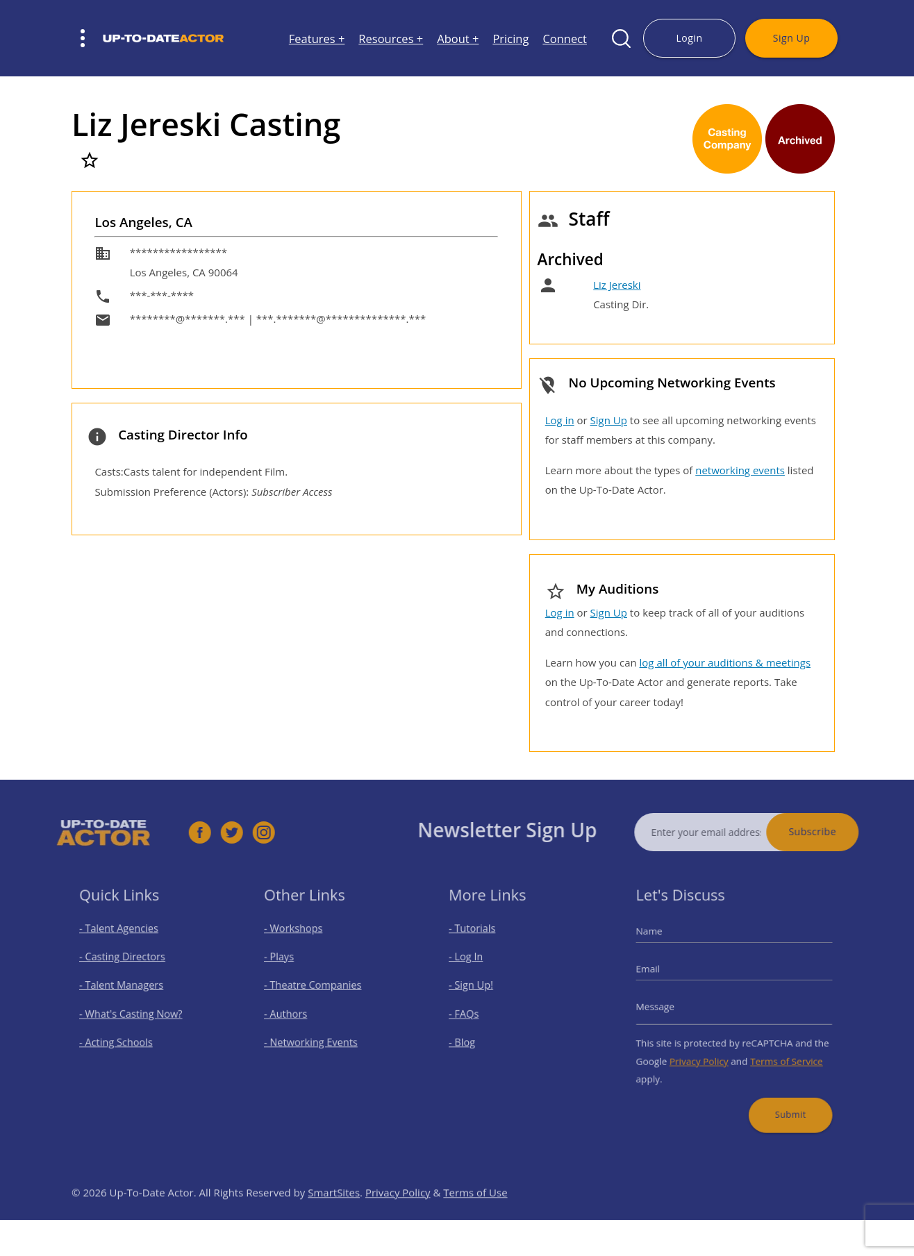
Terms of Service (779, 1054)
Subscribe (832, 831)
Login (689, 37)
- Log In (473, 963)
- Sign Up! (477, 988)
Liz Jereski (616, 285)
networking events (740, 470)
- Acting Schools (121, 1038)
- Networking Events (315, 1038)
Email (658, 974)
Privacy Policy (703, 1054)
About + (458, 39)
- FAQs (471, 1013)
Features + (317, 39)
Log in (559, 420)
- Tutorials (478, 938)
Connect (564, 39)
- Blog (469, 1038)
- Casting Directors (126, 963)
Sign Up (791, 37)
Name (659, 940)
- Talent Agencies (123, 938)
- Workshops (299, 938)
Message (664, 1006)
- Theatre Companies (316, 988)
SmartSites (334, 1212)
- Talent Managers (126, 988)
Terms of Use (475, 1212)
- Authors (292, 1013)
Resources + (390, 39)
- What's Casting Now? (134, 1013)
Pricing (510, 39)
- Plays (287, 963)
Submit (783, 1101)
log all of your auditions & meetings (725, 662)
